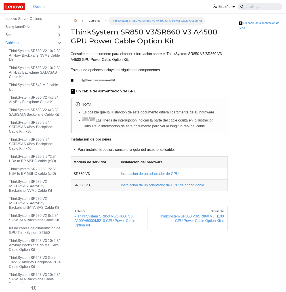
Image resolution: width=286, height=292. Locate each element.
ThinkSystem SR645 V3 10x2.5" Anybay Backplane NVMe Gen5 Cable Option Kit (34, 245)
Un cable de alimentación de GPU (259, 25)
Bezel (9, 35)
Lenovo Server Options (23, 19)
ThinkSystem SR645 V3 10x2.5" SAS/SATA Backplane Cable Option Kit (34, 279)
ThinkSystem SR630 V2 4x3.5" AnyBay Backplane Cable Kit (33, 100)
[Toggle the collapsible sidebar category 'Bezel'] (59, 34)
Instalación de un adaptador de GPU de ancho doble (162, 185)
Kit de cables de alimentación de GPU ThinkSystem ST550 (34, 230)
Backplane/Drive (18, 27)
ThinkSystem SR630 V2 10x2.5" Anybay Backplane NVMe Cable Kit (34, 55)
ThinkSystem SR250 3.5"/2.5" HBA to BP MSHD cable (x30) (32, 159)
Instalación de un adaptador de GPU (150, 174)
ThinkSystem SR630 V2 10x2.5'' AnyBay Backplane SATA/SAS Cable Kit (34, 72)
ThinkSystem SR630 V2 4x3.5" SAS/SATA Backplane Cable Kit (34, 112)
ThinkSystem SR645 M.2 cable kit (33, 87)
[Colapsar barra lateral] (33, 287)
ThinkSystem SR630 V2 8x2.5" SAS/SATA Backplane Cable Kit (34, 218)
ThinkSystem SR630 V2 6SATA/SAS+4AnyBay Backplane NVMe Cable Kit (30, 186)
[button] (224, 7)
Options (39, 7)
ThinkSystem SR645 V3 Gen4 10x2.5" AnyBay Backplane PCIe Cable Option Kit (35, 262)
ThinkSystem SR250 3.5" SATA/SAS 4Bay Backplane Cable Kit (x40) (31, 144)
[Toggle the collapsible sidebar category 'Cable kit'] (59, 43)
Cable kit (12, 43)
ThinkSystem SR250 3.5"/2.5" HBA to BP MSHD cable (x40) (32, 171)
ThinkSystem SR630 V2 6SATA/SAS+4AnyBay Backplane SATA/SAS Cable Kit (34, 203)
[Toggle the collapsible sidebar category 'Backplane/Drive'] (59, 26)
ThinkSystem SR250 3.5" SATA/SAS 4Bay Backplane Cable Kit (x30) (31, 127)
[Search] (260, 6)
